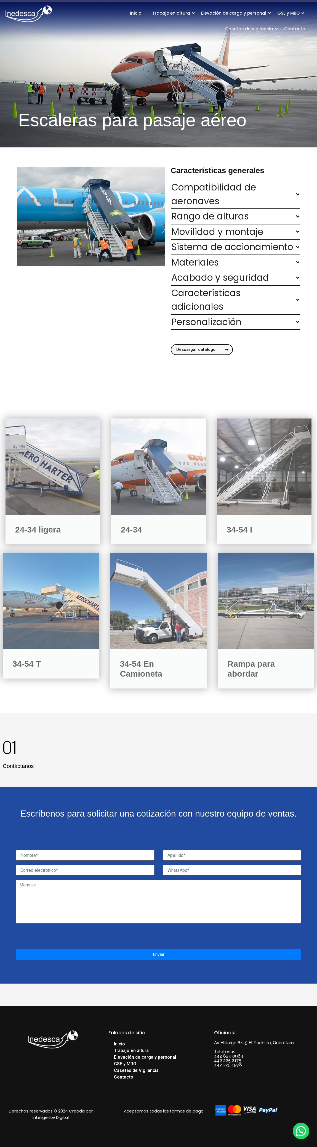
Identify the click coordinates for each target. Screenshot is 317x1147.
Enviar (158, 954)
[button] (301, 1131)
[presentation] (58, 938)
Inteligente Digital (51, 1117)
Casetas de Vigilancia (249, 29)
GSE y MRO (288, 13)
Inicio (135, 13)
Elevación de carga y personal (233, 13)
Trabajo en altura (171, 13)
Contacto (294, 29)
